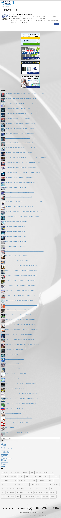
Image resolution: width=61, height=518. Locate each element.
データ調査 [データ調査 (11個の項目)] (49, 480)
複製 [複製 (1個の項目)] (18, 497)
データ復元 (25, 18)
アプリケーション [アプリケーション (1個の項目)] (48, 472)
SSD (2, 459)
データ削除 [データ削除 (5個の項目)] (40, 480)
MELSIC (29, 504)
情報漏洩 (3, 466)
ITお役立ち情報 (4, 454)
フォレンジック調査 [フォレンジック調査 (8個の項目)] (19, 489)
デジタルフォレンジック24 (18, 504)
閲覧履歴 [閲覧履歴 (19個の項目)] (45, 497)
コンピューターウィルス (6, 458)
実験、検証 (3, 456)
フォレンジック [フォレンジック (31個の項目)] (6, 489)
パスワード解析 (14, 18)
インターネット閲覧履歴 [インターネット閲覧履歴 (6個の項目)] (9, 476)
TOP (11, 504)
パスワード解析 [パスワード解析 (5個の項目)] (35, 484)
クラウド (3, 447)
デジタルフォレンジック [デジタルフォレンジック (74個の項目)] (9, 480)
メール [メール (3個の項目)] (29, 489)
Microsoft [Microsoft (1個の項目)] (17, 472)
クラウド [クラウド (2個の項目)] (21, 476)
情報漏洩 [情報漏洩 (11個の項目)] (53, 493)
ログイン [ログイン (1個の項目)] (53, 489)
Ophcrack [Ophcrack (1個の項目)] (25, 472)
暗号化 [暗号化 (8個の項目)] (4, 497)
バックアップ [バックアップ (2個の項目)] (16, 484)
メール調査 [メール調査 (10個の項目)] (45, 489)
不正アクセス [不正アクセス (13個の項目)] (11, 493)
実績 (2, 443)
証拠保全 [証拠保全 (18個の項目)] (24, 497)
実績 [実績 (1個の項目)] (35, 493)
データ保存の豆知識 (5, 452)
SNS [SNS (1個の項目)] (32, 472)
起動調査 (31, 18)
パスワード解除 (42, 16)
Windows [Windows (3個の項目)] (38, 472)
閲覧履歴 (20, 18)
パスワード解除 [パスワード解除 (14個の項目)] (46, 484)
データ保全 (53, 16)
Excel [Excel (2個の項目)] (11, 472)
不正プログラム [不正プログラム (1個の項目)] (21, 493)
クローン (48, 16)
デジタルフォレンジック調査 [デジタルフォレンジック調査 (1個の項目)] (26, 480)
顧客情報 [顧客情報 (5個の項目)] (53, 497)
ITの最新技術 (4, 455)
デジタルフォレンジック (23, 16)
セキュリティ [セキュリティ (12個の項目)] (55, 476)
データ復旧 (3, 444)
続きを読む (56, 23)
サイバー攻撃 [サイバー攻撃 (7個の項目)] (37, 476)
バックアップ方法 (5, 451)
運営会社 (49, 504)
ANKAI (26, 504)
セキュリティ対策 (34, 16)
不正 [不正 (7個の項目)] (3, 493)
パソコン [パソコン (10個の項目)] (56, 484)
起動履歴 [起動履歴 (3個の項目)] (31, 497)
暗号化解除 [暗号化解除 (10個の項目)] (11, 497)
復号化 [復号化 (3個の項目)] (46, 493)
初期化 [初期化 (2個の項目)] (30, 493)
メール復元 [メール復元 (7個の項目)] (36, 489)
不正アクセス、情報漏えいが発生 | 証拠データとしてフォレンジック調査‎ (30, 512)
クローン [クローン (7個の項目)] (28, 476)
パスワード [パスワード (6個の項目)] (25, 484)
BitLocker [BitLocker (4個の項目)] (4, 472)
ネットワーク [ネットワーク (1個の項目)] (6, 484)
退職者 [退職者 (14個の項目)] (39, 497)
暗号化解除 (3, 460)
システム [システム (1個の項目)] (46, 476)
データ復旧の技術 (5, 445)
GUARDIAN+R (43, 504)
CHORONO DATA (36, 504)
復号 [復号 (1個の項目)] (40, 493)
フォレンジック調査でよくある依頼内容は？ (21, 14)
